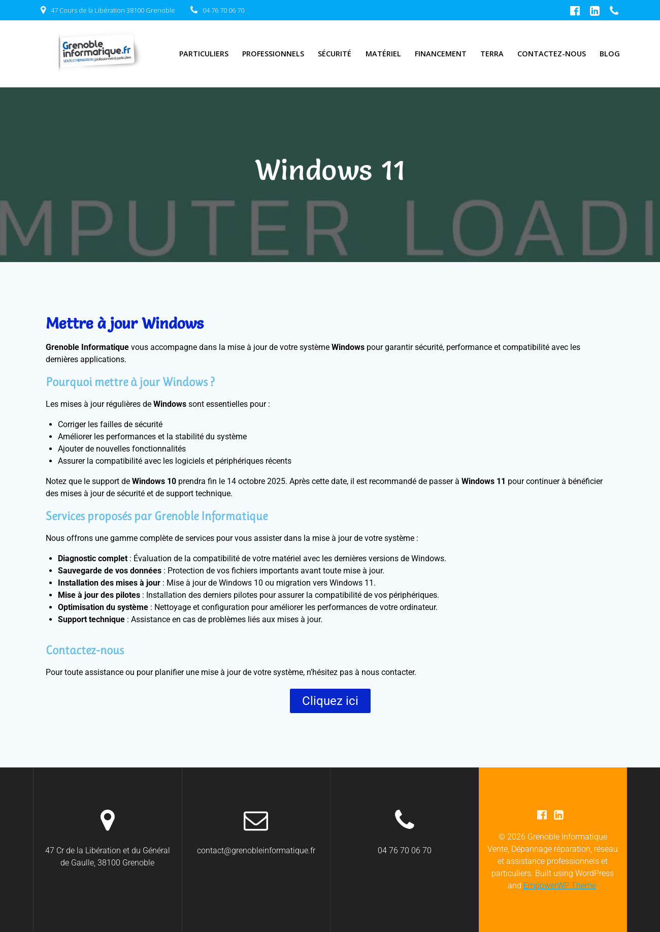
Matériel (383, 53)
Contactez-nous (551, 53)
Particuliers (203, 53)
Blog (610, 53)
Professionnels (273, 53)
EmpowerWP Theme (559, 885)
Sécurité (334, 53)
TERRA (492, 53)
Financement (441, 53)
